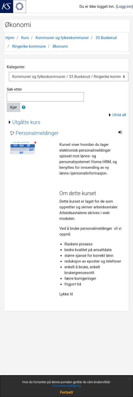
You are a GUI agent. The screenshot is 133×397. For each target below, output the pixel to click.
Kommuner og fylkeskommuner (62, 37)
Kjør (13, 107)
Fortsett (66, 392)
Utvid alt (119, 115)
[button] (24, 107)
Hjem (10, 37)
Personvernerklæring (66, 386)
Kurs (25, 37)
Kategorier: (16, 67)
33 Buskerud (106, 37)
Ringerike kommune (29, 46)
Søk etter (14, 89)
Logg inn (124, 6)
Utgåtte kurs (26, 122)
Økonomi (60, 46)
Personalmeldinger (37, 133)
